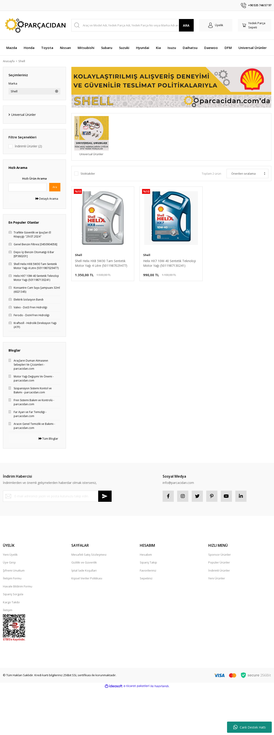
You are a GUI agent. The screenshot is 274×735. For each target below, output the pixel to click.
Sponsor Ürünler (219, 555)
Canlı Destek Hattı (249, 727)
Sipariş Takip (148, 562)
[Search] (132, 25)
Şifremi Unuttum (14, 570)
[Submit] (105, 496)
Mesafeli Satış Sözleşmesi (88, 555)
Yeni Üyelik (10, 555)
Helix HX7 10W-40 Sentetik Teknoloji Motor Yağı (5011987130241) (169, 263)
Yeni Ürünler (216, 578)
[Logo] (34, 25)
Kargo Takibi (11, 602)
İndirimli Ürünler (219, 570)
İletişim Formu (12, 578)
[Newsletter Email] (57, 496)
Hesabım (146, 555)
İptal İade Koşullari (84, 570)
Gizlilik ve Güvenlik (84, 562)
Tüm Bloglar (48, 438)
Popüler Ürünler (219, 562)
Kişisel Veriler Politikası (86, 578)
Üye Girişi (9, 562)
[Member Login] (216, 25)
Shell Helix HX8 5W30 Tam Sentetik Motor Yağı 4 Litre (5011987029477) (101, 263)
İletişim (7, 610)
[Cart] (254, 25)
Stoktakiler (88, 174)
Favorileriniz (148, 570)
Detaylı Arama (47, 199)
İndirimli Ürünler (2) (28, 146)
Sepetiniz (146, 578)
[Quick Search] (27, 187)
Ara (55, 187)
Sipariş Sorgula (13, 594)
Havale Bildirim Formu (17, 586)
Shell (23, 61)
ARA (186, 25)
